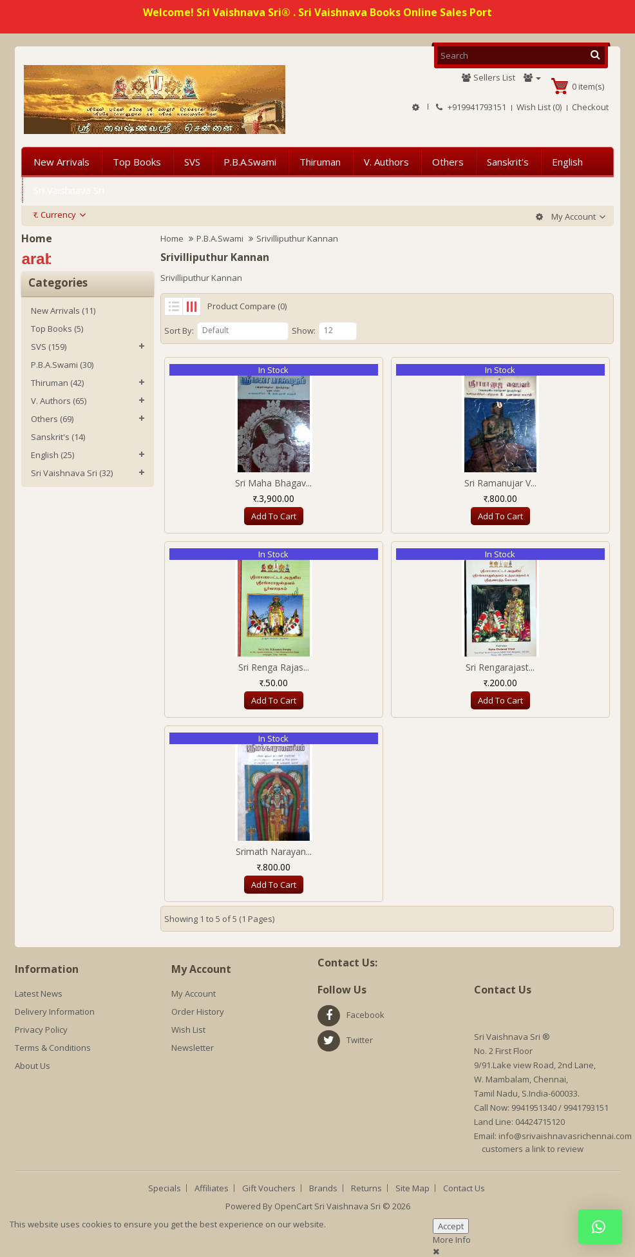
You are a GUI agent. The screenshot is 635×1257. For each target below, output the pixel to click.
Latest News (38, 993)
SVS (192, 161)
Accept (451, 1226)
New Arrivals (61, 161)
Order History (197, 1011)
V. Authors (386, 161)
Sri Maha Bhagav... (273, 483)
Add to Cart (273, 516)
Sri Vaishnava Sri (68, 190)
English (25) (52, 455)
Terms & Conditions (53, 1047)
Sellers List (487, 77)
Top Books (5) (57, 328)
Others (448, 161)
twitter (359, 1040)
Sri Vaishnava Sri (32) (72, 473)
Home (172, 238)
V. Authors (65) (58, 401)
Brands (323, 1188)
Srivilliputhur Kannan (297, 238)
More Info (452, 1239)
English (567, 161)
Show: (304, 330)
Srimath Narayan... (274, 851)
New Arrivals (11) (63, 310)
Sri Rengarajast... (500, 667)
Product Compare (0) (247, 306)
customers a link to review (532, 1149)
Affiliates (211, 1188)
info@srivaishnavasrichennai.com (565, 1136)
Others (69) (52, 419)
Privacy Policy (41, 1029)
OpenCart (293, 1206)
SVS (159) (48, 346)
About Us (32, 1065)
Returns (366, 1188)
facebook (365, 1015)
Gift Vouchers (269, 1188)
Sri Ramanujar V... (500, 483)
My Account (193, 993)
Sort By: (179, 330)
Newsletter (192, 1047)
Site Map (412, 1188)
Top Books (137, 161)
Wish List (188, 1029)
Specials (164, 1188)
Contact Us (464, 1188)
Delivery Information (55, 1011)
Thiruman (320, 161)
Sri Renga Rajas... (273, 667)
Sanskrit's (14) (58, 437)
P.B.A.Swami (249, 161)
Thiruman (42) (57, 383)
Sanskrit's (508, 161)
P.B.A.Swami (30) (62, 364)
